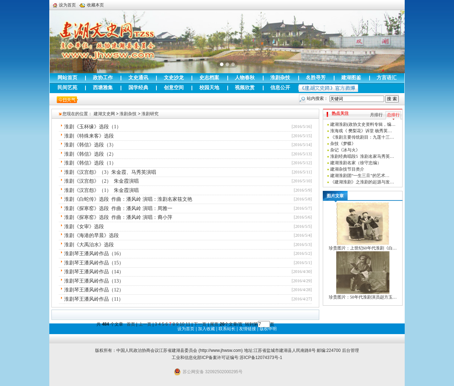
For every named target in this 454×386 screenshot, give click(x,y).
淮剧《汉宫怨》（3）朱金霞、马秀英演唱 (110, 172)
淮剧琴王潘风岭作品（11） (93, 299)
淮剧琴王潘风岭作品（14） (94, 271)
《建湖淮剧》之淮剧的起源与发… (362, 181)
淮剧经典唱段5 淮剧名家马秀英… (362, 156)
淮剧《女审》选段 (84, 226)
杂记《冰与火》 (345, 150)
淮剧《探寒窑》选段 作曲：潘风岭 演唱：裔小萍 (118, 217)
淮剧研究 (150, 113)
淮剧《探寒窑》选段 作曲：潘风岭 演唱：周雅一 (118, 208)
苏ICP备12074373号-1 (261, 357)
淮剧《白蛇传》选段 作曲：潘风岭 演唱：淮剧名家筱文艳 (128, 199)
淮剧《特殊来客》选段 (89, 136)
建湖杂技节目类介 (347, 169)
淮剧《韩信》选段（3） (90, 145)
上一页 (145, 324)
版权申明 (268, 328)
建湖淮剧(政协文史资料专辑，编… (362, 124)
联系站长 (227, 328)
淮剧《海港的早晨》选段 (91, 235)
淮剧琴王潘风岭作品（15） (94, 263)
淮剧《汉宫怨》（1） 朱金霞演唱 (101, 190)
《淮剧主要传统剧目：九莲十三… (362, 137)
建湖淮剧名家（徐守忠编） (355, 162)
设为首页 (64, 4)
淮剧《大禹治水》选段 (89, 244)
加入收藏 (206, 328)
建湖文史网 (104, 113)
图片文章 (335, 195)
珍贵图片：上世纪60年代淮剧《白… (363, 248)
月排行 (376, 114)
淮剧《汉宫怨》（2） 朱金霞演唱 (101, 181)
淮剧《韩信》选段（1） (90, 163)
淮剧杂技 (128, 113)
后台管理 (350, 350)
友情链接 (247, 328)
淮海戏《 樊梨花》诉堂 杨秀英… (361, 130)
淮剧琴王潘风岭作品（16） (94, 253)
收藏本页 (91, 4)
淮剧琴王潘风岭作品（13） (94, 281)
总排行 (393, 114)
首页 (131, 324)
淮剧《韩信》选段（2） (90, 154)
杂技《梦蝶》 (343, 143)
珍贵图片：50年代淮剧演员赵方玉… (363, 297)
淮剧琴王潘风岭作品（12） (94, 290)
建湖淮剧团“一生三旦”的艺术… (359, 175)
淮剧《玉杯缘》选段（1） (92, 126)
